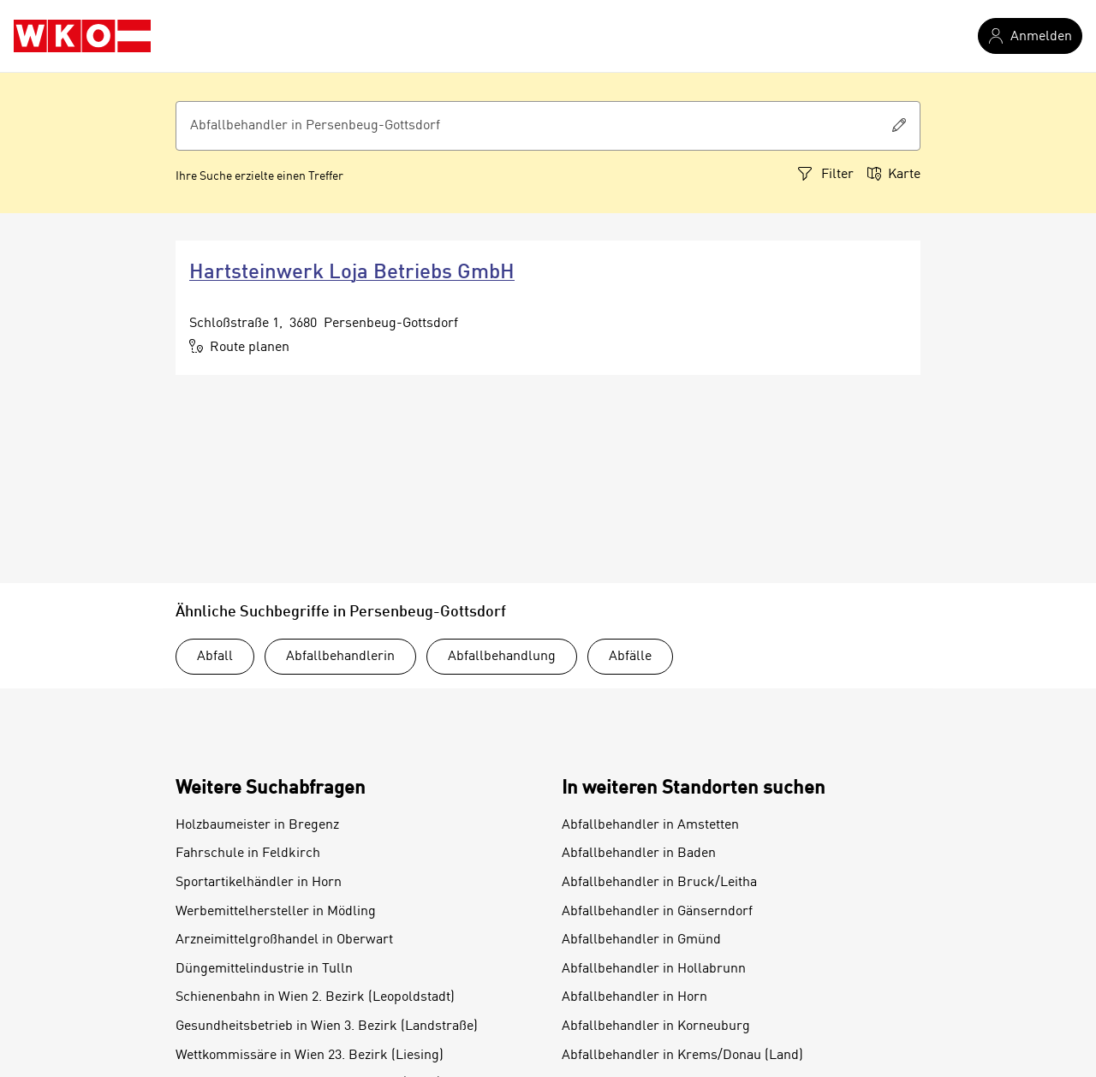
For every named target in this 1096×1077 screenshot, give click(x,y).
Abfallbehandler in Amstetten (650, 825)
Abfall (215, 656)
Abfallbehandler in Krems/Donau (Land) (682, 1055)
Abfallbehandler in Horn (634, 997)
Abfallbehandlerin (340, 656)
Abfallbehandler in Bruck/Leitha (659, 883)
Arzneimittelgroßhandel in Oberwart (284, 940)
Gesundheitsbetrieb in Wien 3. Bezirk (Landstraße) (327, 1026)
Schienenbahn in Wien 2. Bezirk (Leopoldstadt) (315, 997)
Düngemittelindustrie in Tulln (264, 969)
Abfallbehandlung (502, 656)
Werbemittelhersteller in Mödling (276, 912)
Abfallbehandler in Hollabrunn (654, 969)
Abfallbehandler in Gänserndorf (657, 912)
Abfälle (630, 656)
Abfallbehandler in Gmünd (641, 940)
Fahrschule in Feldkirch (248, 853)
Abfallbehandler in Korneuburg (656, 1026)
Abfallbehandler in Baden (639, 853)
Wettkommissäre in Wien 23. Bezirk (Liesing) (310, 1055)
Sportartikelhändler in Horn (259, 883)
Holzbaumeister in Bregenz (257, 825)
